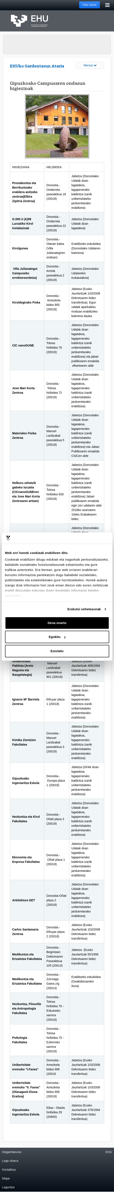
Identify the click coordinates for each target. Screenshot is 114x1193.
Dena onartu (57, 623)
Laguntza (8, 1187)
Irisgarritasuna (11, 1152)
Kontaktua (9, 1169)
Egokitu (57, 637)
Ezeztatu (57, 651)
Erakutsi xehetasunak (84, 609)
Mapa (6, 1178)
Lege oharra (10, 1160)
